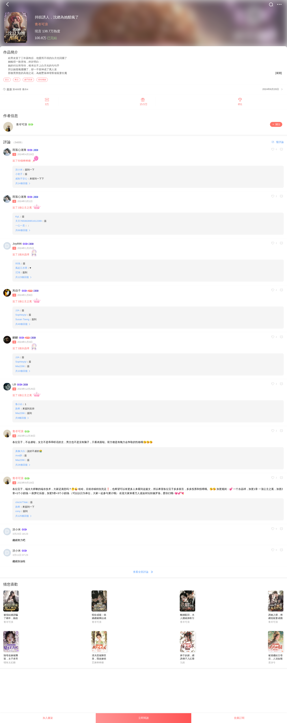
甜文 (7, 81)
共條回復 (21, 185)
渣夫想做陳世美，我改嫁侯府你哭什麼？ (99, 660)
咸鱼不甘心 (21, 180)
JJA (17, 312)
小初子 (19, 175)
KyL (17, 218)
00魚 (17, 265)
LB (14, 386)
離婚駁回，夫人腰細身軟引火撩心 (187, 620)
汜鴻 (17, 274)
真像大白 (20, 452)
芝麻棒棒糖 (98, 664)
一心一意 (20, 227)
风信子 (16, 292)
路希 (17, 410)
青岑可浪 (41, 24)
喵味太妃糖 (10, 664)
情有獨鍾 (42, 81)
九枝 (182, 664)
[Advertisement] (110, 696)
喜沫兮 (271, 664)
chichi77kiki (21, 504)
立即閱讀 (143, 717)
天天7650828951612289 (28, 222)
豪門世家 (28, 81)
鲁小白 (19, 405)
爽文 (17, 81)
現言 (38, 31)
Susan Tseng (22, 321)
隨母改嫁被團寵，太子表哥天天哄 (11, 660)
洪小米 (19, 171)
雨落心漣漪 (19, 151)
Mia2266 (20, 368)
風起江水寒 (21, 269)
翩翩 (15, 339)
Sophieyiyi (20, 316)
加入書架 (48, 717)
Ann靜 (18, 457)
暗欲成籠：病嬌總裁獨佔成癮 (99, 620)
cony (17, 512)
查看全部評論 (143, 574)
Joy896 (17, 245)
